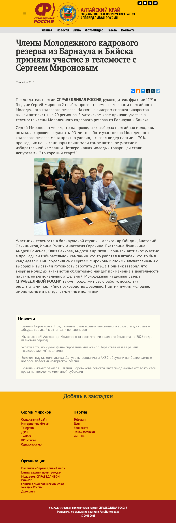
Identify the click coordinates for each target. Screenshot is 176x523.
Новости (63, 30)
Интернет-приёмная (35, 423)
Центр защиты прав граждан (41, 472)
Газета (112, 30)
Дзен (24, 432)
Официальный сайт (34, 419)
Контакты (128, 30)
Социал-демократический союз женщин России (42, 485)
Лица (77, 30)
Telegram (27, 427)
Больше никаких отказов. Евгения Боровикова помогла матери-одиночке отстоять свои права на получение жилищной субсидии (87, 370)
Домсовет (28, 491)
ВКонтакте (28, 440)
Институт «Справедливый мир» (43, 468)
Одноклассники (31, 444)
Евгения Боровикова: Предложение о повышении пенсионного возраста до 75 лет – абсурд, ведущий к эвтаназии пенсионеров (84, 328)
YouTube (79, 436)
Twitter (26, 436)
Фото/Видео (94, 30)
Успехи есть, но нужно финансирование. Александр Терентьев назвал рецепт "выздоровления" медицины (78, 349)
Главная (46, 30)
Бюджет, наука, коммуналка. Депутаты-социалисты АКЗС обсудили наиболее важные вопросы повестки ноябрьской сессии (85, 359)
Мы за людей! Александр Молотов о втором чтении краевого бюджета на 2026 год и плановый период (85, 338)
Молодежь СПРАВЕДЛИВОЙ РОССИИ (40, 478)
